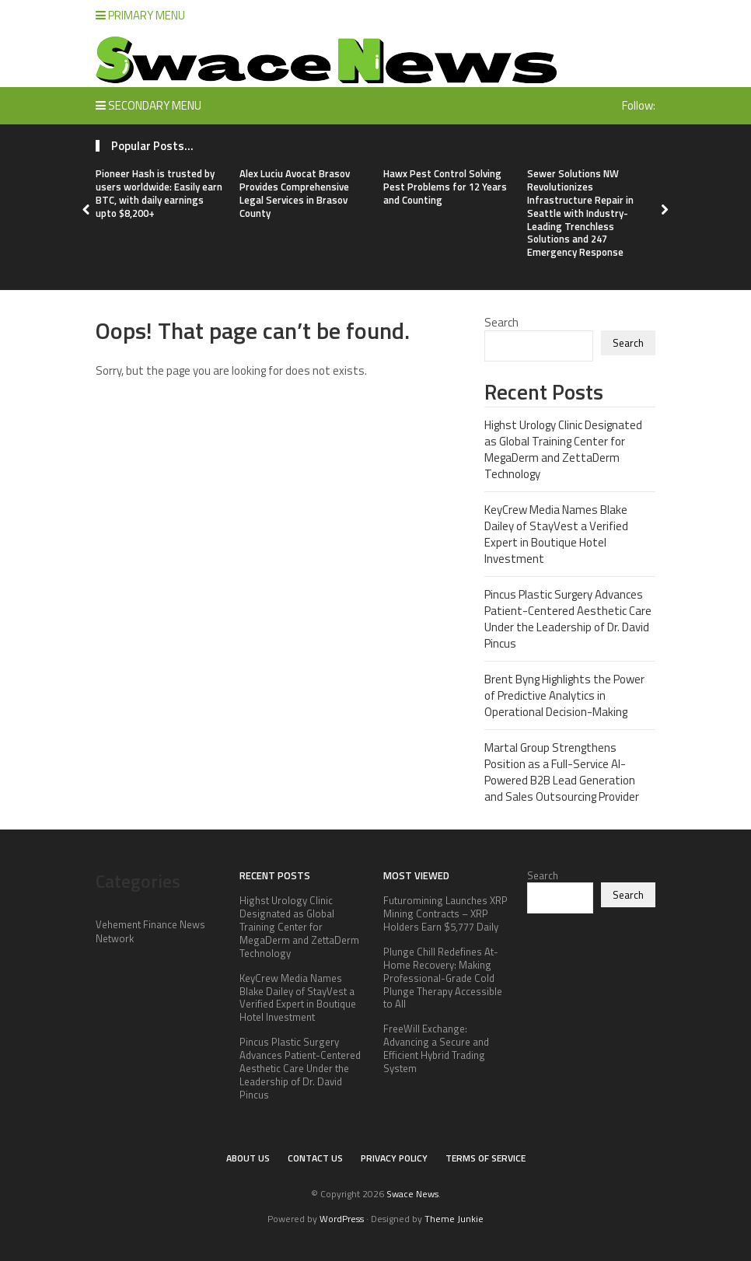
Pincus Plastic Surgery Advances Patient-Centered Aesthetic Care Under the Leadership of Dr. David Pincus (567, 618)
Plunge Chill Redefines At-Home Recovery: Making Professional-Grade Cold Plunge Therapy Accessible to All (442, 978)
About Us (248, 1158)
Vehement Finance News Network (150, 931)
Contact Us (315, 1158)
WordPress (342, 1218)
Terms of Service (485, 1158)
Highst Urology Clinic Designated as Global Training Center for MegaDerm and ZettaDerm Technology (563, 449)
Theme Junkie (454, 1218)
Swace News (412, 1193)
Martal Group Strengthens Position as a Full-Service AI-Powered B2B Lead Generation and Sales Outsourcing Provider (561, 772)
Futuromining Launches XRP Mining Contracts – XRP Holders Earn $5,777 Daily (445, 913)
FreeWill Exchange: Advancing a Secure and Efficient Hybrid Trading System (436, 1048)
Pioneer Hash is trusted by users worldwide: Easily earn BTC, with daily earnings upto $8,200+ (159, 193)
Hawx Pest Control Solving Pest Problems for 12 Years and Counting (445, 187)
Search (501, 322)
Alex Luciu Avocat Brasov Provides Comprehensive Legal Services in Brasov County (294, 193)
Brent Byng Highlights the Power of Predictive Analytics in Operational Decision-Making (564, 695)
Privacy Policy (394, 1158)
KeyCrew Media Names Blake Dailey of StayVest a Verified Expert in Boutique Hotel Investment (556, 534)
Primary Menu (140, 15)
